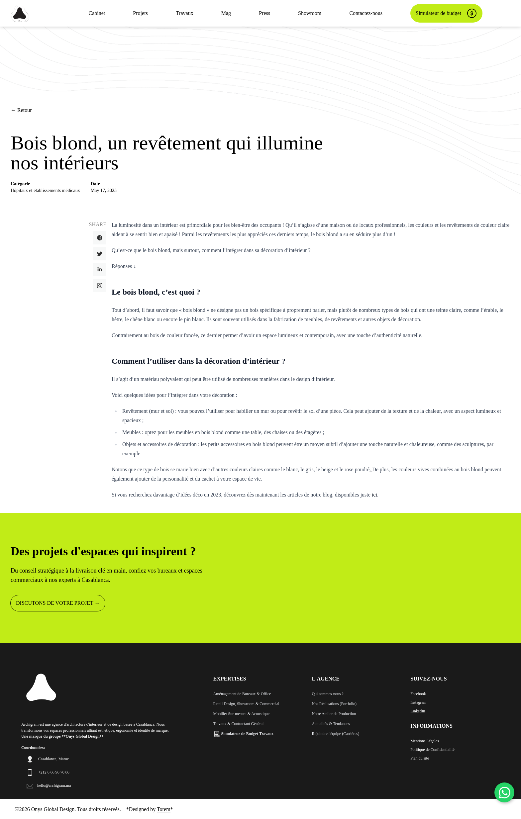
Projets (140, 13)
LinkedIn (417, 711)
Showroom (309, 13)
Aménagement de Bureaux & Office (242, 693)
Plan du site (419, 758)
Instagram (418, 702)
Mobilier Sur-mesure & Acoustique (241, 713)
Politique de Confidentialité (432, 749)
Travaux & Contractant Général (238, 723)
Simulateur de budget (446, 13)
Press (264, 13)
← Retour (21, 110)
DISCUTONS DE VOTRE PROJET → (58, 603)
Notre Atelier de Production (334, 713)
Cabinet (97, 13)
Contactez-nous (365, 13)
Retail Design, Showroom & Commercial (246, 703)
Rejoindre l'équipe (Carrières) (335, 733)
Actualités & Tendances (331, 723)
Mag (226, 13)
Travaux (184, 13)
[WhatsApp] (504, 792)
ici (374, 495)
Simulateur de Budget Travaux (243, 733)
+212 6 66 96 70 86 (53, 772)
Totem (163, 809)
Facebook (418, 693)
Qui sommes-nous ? (327, 693)
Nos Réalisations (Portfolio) (334, 703)
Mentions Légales (424, 741)
